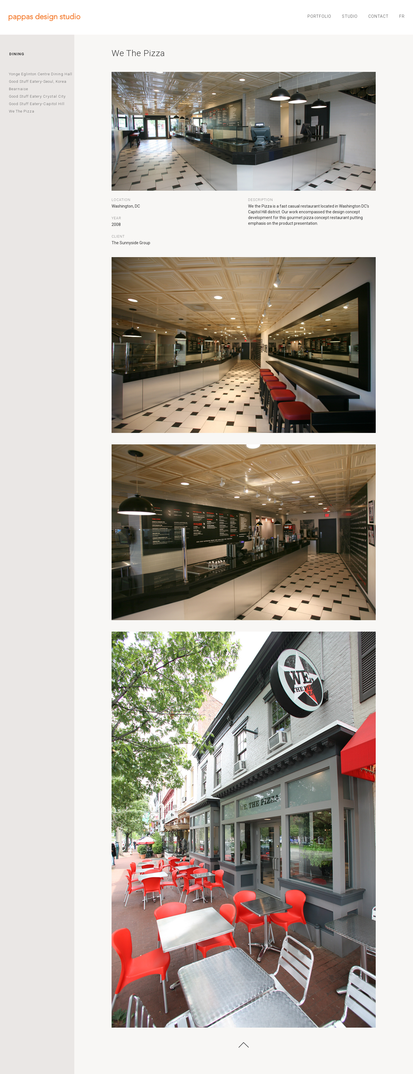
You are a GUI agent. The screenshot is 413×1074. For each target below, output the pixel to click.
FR (402, 16)
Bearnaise (18, 89)
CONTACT (378, 16)
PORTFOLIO (319, 16)
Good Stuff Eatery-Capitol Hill (37, 104)
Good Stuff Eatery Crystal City (37, 96)
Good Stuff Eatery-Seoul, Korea (38, 81)
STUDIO (350, 16)
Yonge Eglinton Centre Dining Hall (40, 74)
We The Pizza (21, 111)
